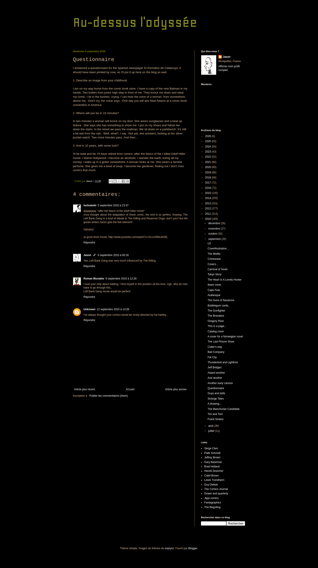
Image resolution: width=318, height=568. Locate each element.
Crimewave (214, 258)
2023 (208, 151)
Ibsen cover (214, 284)
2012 (208, 208)
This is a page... (217, 326)
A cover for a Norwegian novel (225, 336)
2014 (208, 198)
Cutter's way (215, 346)
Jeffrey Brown (212, 457)
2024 (208, 146)
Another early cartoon (220, 383)
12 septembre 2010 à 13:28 (113, 309)
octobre (213, 233)
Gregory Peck (216, 321)
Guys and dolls (216, 393)
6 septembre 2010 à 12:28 (121, 278)
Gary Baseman (213, 462)
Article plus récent (84, 389)
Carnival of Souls (218, 269)
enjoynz (169, 548)
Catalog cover (216, 331)
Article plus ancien (176, 389)
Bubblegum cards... (219, 305)
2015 (208, 193)
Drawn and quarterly (216, 493)
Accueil (130, 389)
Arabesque (214, 295)
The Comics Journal (216, 489)
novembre (214, 228)
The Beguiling (212, 507)
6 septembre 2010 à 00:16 (113, 255)
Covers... (213, 264)
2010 (208, 218)
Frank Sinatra (215, 419)
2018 (208, 177)
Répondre (89, 242)
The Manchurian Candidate (224, 409)
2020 (208, 167)
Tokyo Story (214, 274)
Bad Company (216, 352)
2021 (208, 162)
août (211, 425)
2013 (208, 203)
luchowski (89, 205)
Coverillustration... (218, 248)
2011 (208, 213)
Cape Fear (214, 290)
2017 (208, 182)
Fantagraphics (212, 502)
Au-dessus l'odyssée (135, 22)
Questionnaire (216, 388)
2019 (208, 172)
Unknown (89, 309)
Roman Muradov (93, 278)
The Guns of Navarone (221, 300)
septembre (214, 239)
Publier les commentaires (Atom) (108, 395)
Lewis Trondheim (214, 480)
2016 (208, 187)
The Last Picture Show (221, 341)
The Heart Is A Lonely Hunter (225, 279)
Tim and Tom (215, 414)
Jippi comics (211, 498)
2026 (208, 136)
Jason (87, 255)
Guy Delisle (211, 484)
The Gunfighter (216, 310)
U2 (209, 243)
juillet (211, 430)
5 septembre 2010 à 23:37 (113, 205)
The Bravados (216, 315)
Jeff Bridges (214, 367)
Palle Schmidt (212, 453)
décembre (214, 223)
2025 (208, 141)
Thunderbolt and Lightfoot (223, 362)
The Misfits (214, 253)
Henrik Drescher (213, 470)
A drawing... (214, 403)
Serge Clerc (211, 448)
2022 (208, 156)
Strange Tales (216, 398)
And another (215, 377)
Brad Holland (212, 466)
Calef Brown (211, 475)
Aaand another (216, 372)
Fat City (212, 357)
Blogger (192, 548)
